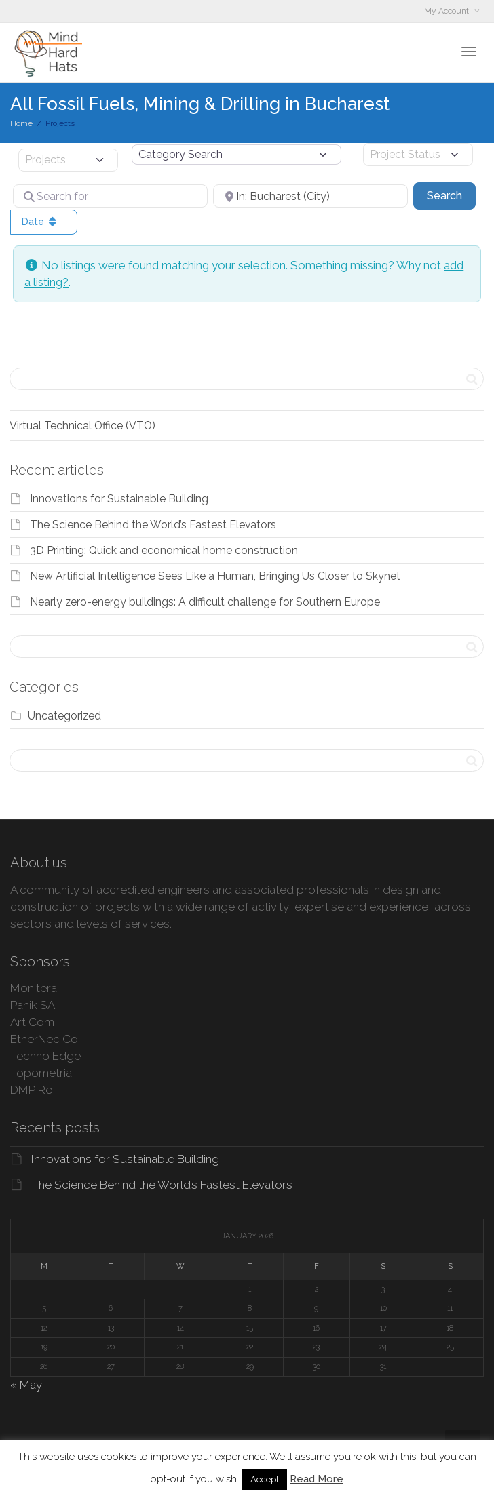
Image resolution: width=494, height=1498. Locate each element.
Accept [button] (264, 1479)
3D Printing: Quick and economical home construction (164, 550)
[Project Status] (418, 154)
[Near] (310, 196)
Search (451, 194)
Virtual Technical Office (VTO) (82, 425)
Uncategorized (64, 715)
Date (40, 221)
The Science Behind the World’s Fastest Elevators (153, 524)
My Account (447, 11)
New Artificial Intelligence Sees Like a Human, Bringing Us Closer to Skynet (215, 576)
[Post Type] (68, 160)
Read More (316, 1479)
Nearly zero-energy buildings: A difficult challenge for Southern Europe (205, 601)
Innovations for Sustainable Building (119, 498)
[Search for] (110, 196)
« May (26, 1385)
